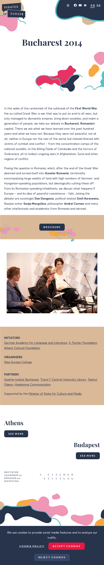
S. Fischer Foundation (83, 343)
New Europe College (18, 362)
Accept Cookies (66, 546)
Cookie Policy (31, 546)
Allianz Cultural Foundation (22, 348)
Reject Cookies (52, 557)
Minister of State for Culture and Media (55, 393)
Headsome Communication (33, 384)
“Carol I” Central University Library (63, 379)
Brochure (52, 227)
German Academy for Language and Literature (35, 343)
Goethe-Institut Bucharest (21, 379)
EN (93, 5)
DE (99, 5)
